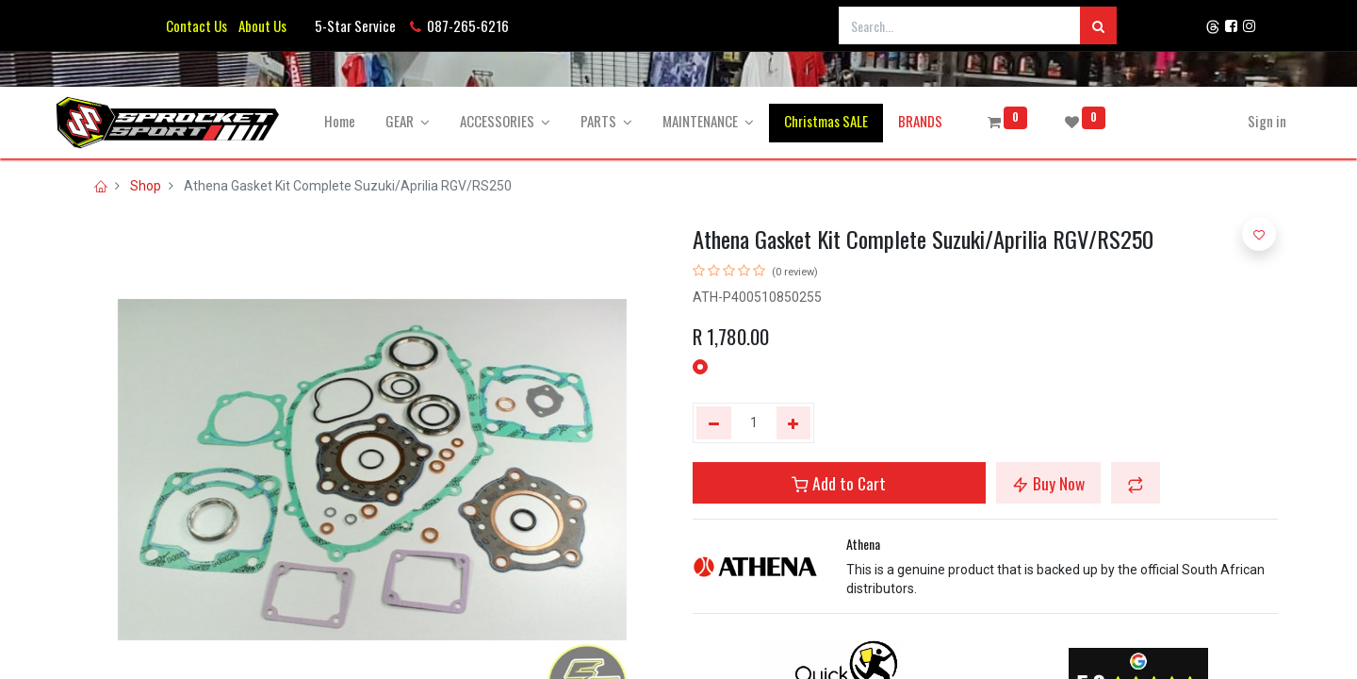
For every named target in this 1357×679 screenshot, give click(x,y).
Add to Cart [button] (839, 483)
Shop (145, 185)
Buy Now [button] (1048, 483)
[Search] (1098, 25)
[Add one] (794, 423)
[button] (1135, 483)
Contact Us (196, 25)
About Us (259, 25)
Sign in (1243, 120)
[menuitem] (364, 121)
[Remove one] (713, 423)
